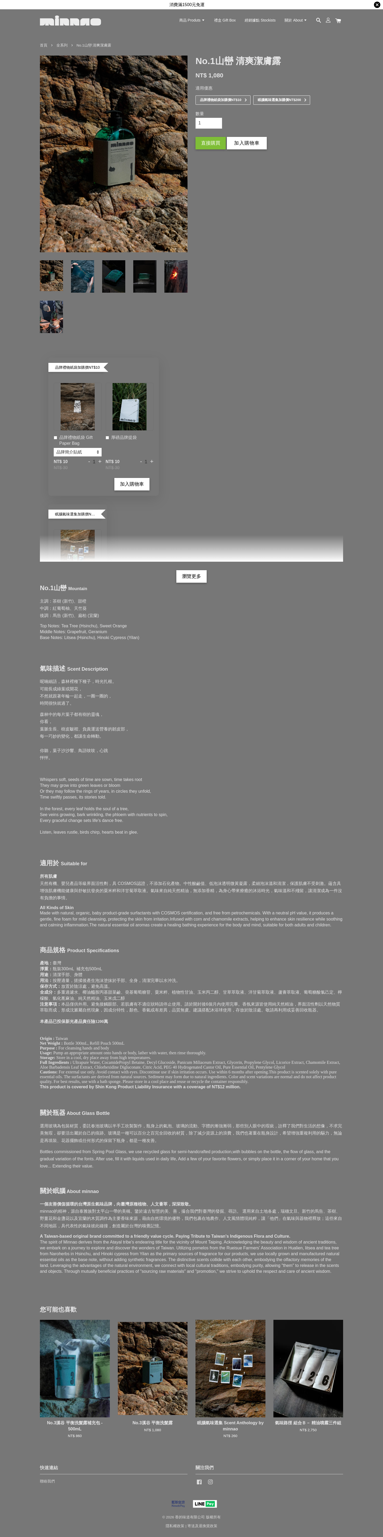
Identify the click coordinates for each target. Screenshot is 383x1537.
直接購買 (210, 143)
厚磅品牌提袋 (121, 438)
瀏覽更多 (191, 576)
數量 (199, 113)
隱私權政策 (175, 1526)
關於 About (296, 20)
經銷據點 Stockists (260, 20)
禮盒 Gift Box (225, 20)
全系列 (62, 45)
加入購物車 (132, 484)
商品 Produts (192, 20)
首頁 (43, 45)
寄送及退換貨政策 (202, 1526)
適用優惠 (204, 88)
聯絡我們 (47, 1481)
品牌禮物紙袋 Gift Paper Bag (73, 440)
